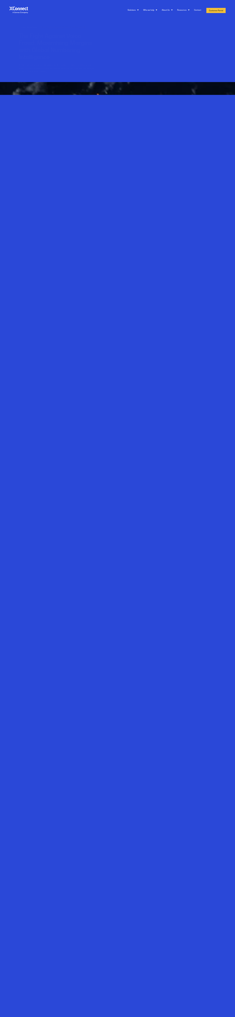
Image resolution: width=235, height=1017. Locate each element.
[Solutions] (133, 10)
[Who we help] (150, 10)
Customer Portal (216, 10)
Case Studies (46, 27)
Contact (197, 10)
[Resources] (183, 10)
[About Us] (167, 10)
